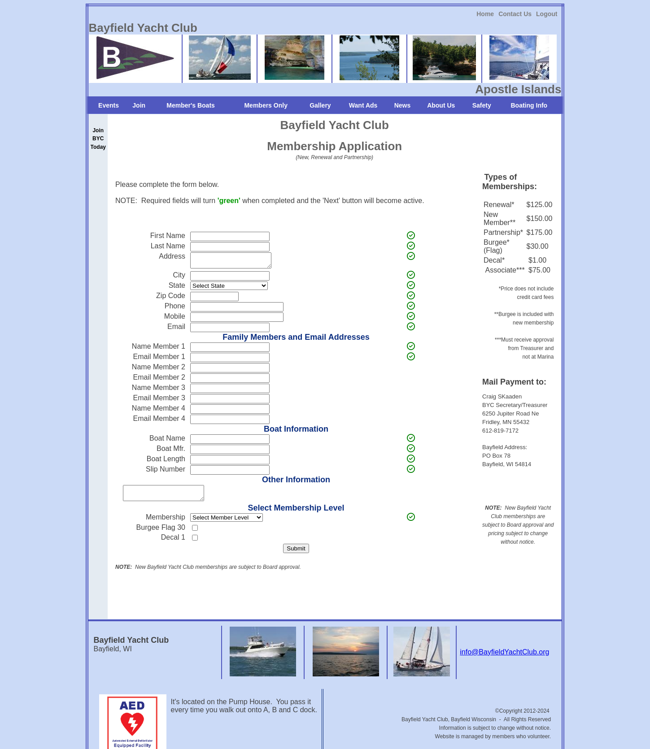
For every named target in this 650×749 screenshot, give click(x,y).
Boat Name (167, 441)
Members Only (265, 105)
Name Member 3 (158, 390)
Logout (546, 13)
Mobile (174, 319)
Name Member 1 (158, 349)
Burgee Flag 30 (160, 533)
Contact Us (515, 13)
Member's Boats (190, 105)
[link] (485, 13)
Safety (481, 105)
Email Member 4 (159, 421)
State (177, 288)
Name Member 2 (158, 369)
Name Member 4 (158, 411)
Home (485, 13)
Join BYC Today (98, 138)
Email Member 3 (159, 400)
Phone (175, 308)
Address (172, 256)
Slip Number (165, 472)
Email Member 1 (159, 359)
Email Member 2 (159, 380)
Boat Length (166, 461)
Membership (165, 522)
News (402, 105)
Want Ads (363, 105)
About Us (441, 105)
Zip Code (170, 298)
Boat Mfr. (171, 451)
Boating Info (529, 105)
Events (108, 105)
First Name (167, 235)
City (179, 277)
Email (176, 329)
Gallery (320, 105)
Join (138, 105)
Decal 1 (173, 542)
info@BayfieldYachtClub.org (504, 657)
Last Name (168, 246)
